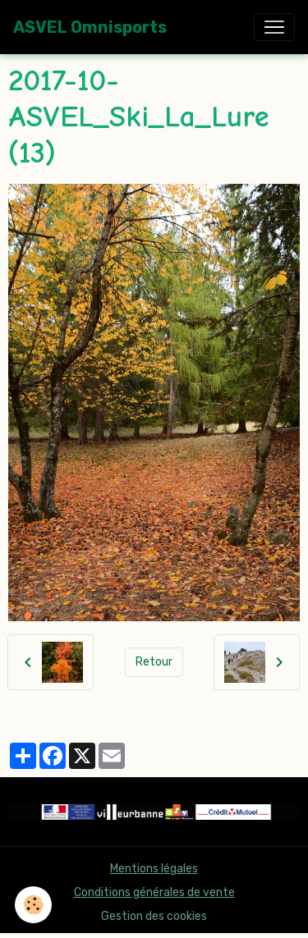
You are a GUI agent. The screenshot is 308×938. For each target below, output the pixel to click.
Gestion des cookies (154, 916)
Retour (154, 662)
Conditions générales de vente (154, 892)
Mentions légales (154, 869)
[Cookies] (33, 904)
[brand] (90, 27)
